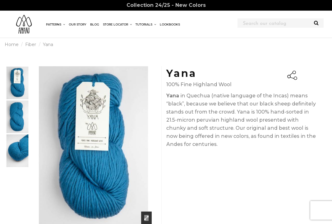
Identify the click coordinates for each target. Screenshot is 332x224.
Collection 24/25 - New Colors (166, 5)
